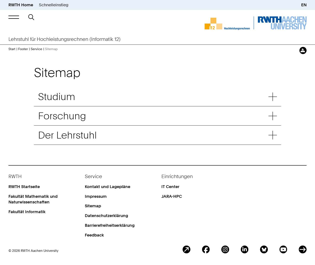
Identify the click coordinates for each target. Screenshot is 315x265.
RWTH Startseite (24, 186)
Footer (23, 49)
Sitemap (93, 205)
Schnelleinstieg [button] (53, 4)
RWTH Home (20, 4)
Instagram (225, 249)
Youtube (283, 249)
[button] (13, 17)
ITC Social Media (302, 249)
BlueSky (264, 249)
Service (36, 49)
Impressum (96, 196)
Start (11, 49)
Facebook (206, 249)
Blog (186, 249)
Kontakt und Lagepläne (107, 186)
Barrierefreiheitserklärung (110, 225)
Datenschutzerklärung (106, 215)
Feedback (94, 235)
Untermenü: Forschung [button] (272, 116)
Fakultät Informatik (26, 211)
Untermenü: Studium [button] (272, 97)
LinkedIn (244, 249)
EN (304, 4)
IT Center (170, 186)
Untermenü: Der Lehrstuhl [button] (272, 135)
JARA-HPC (171, 196)
